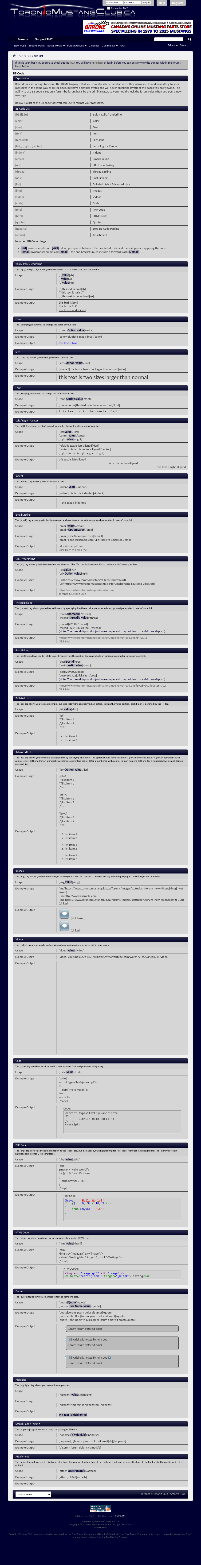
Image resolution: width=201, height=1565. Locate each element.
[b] (17, 114)
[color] (19, 121)
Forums (23, 39)
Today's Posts (37, 45)
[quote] (19, 222)
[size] (18, 127)
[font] (18, 133)
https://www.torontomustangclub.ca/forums (86, 590)
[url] (17, 165)
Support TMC (44, 39)
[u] (26, 114)
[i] (21, 114)
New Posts (20, 45)
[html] (19, 216)
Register (177, 3)
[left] (18, 146)
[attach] (20, 235)
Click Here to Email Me (73, 550)
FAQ (122, 45)
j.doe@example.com (71, 546)
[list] (18, 184)
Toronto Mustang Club (72, 593)
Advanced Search (178, 45)
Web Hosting (100, 1527)
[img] (18, 190)
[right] (27, 146)
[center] (37, 146)
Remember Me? (117, 8)
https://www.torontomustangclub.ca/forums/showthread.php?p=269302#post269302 (112, 685)
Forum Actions (75, 45)
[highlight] (21, 140)
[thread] (20, 171)
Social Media (54, 45)
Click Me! (64, 641)
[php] (18, 209)
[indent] (20, 152)
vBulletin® (100, 1521)
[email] (19, 159)
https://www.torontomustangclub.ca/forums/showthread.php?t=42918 (103, 637)
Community (108, 45)
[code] (19, 203)
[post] (19, 178)
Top (183, 1493)
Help (162, 3)
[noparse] (21, 228)
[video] (19, 197)
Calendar (94, 45)
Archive (174, 1493)
